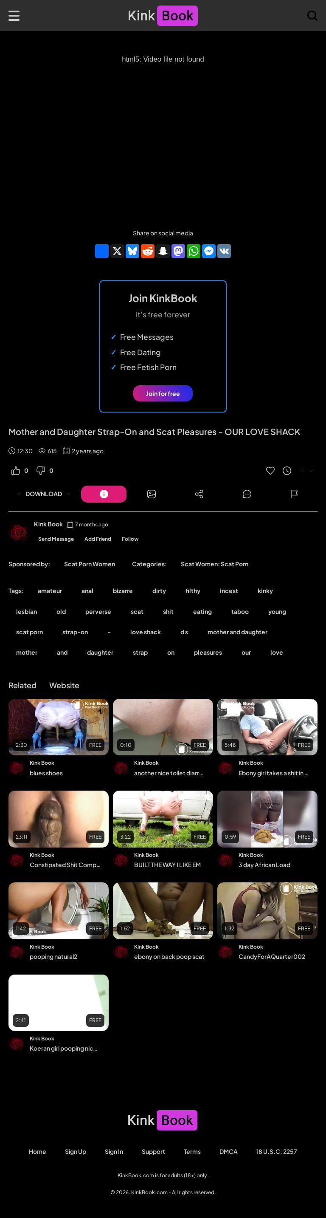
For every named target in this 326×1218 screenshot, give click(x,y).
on (170, 652)
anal (87, 590)
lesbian (26, 611)
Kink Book (48, 524)
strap (140, 652)
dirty (159, 590)
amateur (50, 590)
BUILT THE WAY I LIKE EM (167, 864)
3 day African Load (264, 864)
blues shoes (46, 773)
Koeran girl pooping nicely (65, 1048)
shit (168, 611)
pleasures (208, 652)
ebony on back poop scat (169, 956)
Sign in (114, 1151)
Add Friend (97, 539)
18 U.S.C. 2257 (276, 1151)
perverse (98, 611)
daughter (100, 652)
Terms (192, 1151)
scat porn (29, 632)
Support (153, 1151)
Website (64, 685)
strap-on (75, 632)
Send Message (56, 539)
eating (202, 611)
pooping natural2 (53, 956)
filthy (192, 590)
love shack (145, 632)
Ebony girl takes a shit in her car (274, 773)
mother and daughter (237, 632)
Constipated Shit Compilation (65, 864)
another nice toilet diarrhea (169, 773)
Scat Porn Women (89, 564)
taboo (240, 611)
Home (37, 1151)
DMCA (228, 1151)
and (62, 652)
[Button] (103, 494)
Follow (130, 539)
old (61, 611)
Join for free (163, 393)
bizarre (123, 590)
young (277, 611)
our (246, 652)
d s (184, 632)
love (276, 652)
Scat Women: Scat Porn (214, 564)
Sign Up (75, 1151)
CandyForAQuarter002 (272, 956)
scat (137, 611)
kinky (265, 590)
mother (26, 652)
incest (229, 590)
